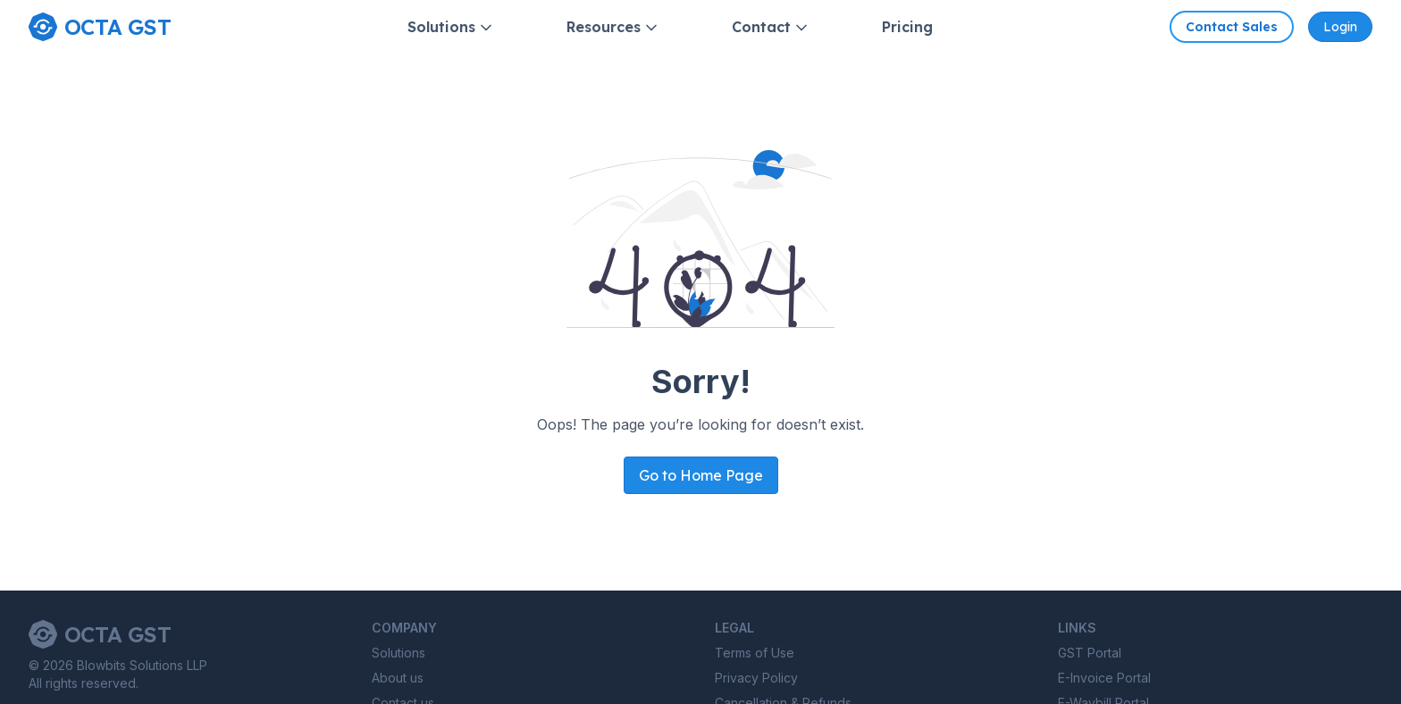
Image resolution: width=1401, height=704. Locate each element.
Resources (613, 27)
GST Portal (1089, 652)
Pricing (907, 27)
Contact (771, 27)
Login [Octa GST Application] (1340, 27)
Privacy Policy (756, 677)
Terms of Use (754, 652)
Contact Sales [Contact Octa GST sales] (1232, 27)
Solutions (451, 27)
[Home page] (100, 27)
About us (398, 677)
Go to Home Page (701, 475)
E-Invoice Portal (1104, 677)
